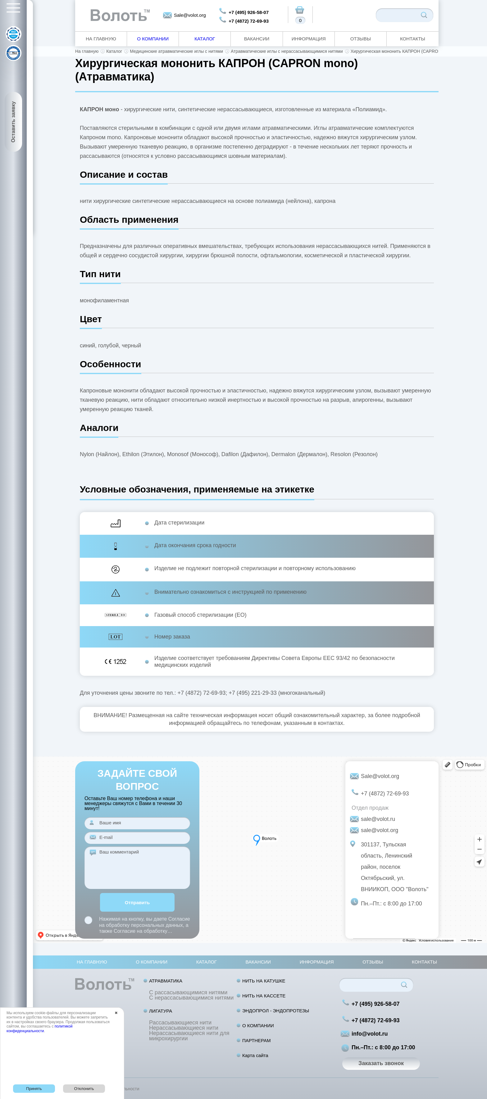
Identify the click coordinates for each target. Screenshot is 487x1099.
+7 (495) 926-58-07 (249, 12)
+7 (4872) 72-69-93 (249, 21)
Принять (34, 1088)
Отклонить (84, 1088)
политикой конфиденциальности (39, 1028)
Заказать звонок (381, 1063)
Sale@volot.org (190, 15)
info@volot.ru (370, 1034)
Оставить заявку (13, 122)
